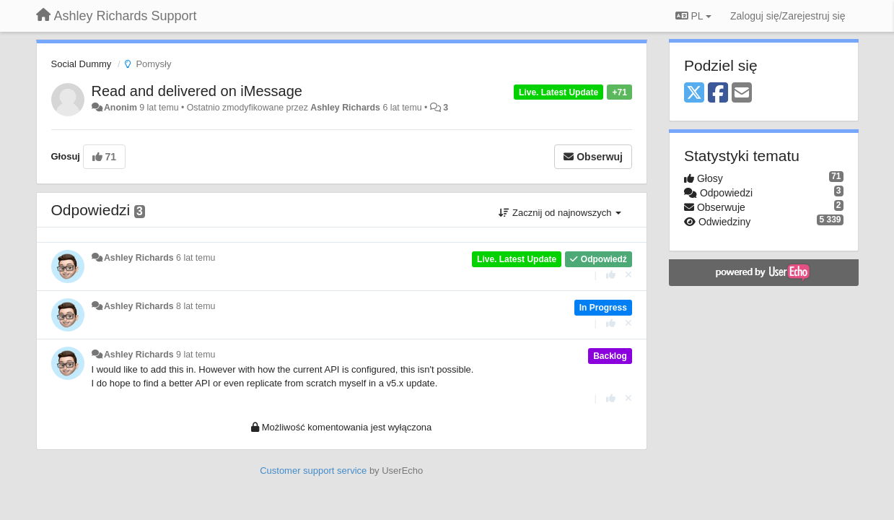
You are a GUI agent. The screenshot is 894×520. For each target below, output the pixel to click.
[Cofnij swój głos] (628, 274)
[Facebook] (718, 93)
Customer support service (313, 470)
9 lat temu (195, 355)
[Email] (742, 93)
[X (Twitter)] (694, 93)
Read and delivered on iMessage (197, 91)
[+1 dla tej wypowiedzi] (610, 274)
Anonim (120, 108)
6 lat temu (195, 258)
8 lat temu (195, 306)
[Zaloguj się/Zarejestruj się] (787, 16)
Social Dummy (81, 63)
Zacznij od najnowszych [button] (560, 212)
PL (693, 16)
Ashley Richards (345, 108)
